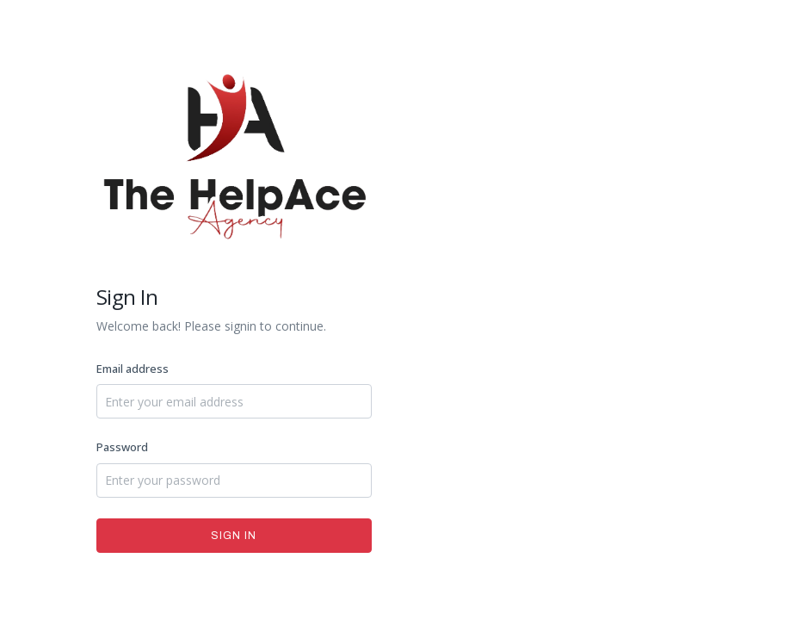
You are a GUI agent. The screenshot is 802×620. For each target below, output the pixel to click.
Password (122, 447)
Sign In (233, 536)
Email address (132, 368)
